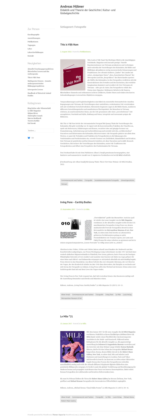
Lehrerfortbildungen (35, 52)
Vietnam (64, 184)
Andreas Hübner (72, 6)
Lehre (30, 49)
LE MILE (119, 155)
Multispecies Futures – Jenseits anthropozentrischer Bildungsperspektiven (39, 83)
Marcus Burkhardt (34, 118)
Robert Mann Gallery (100, 378)
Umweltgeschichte (127, 180)
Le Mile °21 (66, 316)
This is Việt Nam (69, 44)
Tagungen (31, 45)
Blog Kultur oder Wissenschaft (39, 108)
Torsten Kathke (33, 121)
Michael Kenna (127, 349)
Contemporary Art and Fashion (71, 180)
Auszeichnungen (34, 38)
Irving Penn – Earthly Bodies (76, 202)
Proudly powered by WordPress (39, 415)
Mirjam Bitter (33, 113)
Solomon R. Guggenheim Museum (111, 344)
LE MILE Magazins (128, 332)
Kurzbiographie (33, 34)
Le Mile (86, 209)
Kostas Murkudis (127, 347)
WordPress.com (72, 415)
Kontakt (31, 56)
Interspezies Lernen (35, 89)
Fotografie (88, 180)
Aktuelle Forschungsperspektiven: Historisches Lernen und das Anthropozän (41, 71)
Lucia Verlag (127, 294)
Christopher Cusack (35, 116)
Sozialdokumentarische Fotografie (107, 180)
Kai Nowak (32, 123)
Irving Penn (109, 294)
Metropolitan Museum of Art (71, 298)
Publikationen (85, 51)
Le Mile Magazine (125, 220)
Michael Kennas (76, 381)
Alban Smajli (65, 294)
